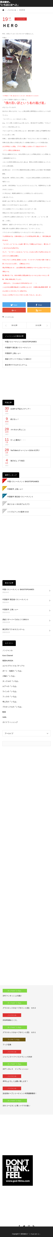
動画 (4, 712)
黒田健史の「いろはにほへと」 (31, 1234)
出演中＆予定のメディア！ (20, 409)
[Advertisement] (26, 382)
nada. (4, 717)
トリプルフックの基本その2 (18, 512)
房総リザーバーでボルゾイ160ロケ (18, 359)
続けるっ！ (14, 419)
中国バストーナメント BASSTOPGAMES (21, 342)
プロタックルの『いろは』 (12, 707)
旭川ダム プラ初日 (17, 461)
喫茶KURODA (7, 661)
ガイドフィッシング (10, 722)
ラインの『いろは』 (10, 691)
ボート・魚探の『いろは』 (12, 671)
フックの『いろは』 (10, 697)
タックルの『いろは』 (10, 681)
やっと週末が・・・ (18, 440)
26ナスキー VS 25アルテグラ (18, 504)
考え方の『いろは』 (10, 702)
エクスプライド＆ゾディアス (13, 666)
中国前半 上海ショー (13, 353)
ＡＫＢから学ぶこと (18, 430)
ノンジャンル (21, 19)
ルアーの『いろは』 (10, 686)
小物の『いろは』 (9, 676)
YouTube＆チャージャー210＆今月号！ (25, 450)
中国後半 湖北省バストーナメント (18, 348)
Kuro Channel (7, 655)
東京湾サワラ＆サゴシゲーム (16, 365)
